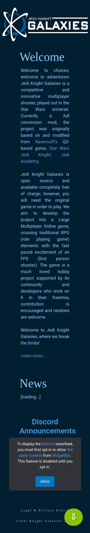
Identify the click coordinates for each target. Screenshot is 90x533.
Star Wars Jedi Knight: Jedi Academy (45, 155)
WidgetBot (61, 455)
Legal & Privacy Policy (45, 510)
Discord (48, 444)
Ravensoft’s (46, 141)
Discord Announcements (47, 426)
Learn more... (33, 355)
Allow (45, 481)
